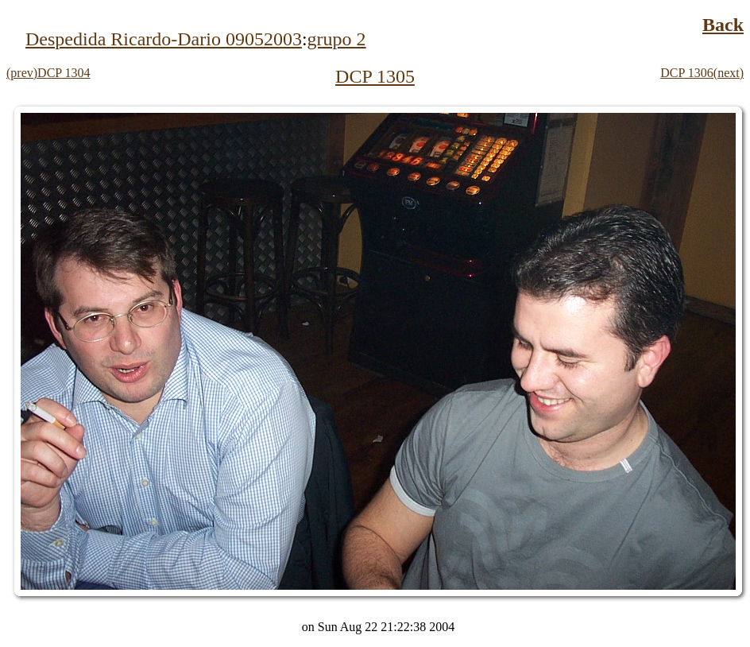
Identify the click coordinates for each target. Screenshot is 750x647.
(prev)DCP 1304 (48, 72)
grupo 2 (336, 39)
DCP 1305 (375, 76)
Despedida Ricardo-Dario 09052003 (163, 39)
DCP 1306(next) (702, 72)
